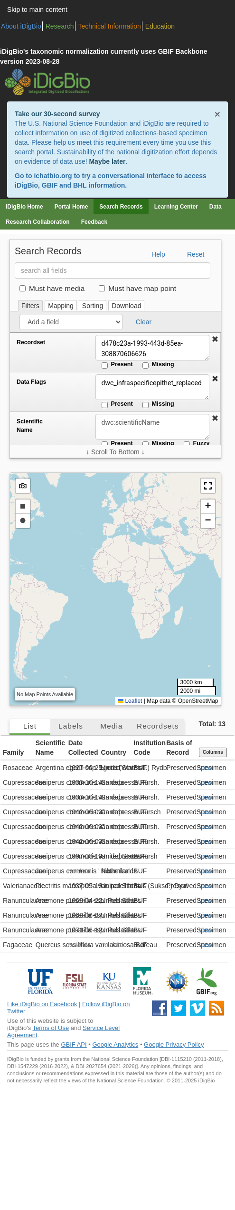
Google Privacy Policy (174, 1044)
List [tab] (30, 726)
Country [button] (113, 752)
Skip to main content (37, 9)
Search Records (120, 206)
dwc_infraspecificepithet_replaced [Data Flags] (152, 387)
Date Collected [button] (83, 747)
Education (160, 26)
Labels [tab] (70, 726)
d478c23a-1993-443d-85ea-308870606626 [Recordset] (152, 347)
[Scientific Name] (152, 427)
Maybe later (107, 161)
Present (117, 365)
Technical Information (109, 26)
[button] (215, 339)
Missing (158, 365)
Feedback (94, 222)
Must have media (52, 288)
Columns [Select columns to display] (213, 752)
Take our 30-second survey (57, 114)
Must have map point (137, 288)
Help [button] (158, 254)
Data (215, 206)
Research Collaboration (38, 222)
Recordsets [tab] (158, 726)
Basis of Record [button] (179, 747)
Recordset (31, 342)
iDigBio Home (24, 206)
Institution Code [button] (148, 747)
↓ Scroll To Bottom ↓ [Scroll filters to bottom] (115, 452)
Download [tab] (126, 306)
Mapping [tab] (61, 306)
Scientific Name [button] (50, 747)
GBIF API (73, 1044)
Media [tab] (111, 726)
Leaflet (130, 701)
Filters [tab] (30, 306)
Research (60, 26)
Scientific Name (30, 425)
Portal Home (71, 206)
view (205, 767)
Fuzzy (197, 444)
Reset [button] (196, 254)
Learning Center (176, 206)
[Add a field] (70, 322)
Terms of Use (51, 1027)
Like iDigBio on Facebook (42, 1004)
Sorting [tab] (92, 306)
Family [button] (13, 752)
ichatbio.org (53, 176)
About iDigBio (21, 26)
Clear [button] (143, 322)
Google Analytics (115, 1044)
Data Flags (31, 382)
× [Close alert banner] (217, 114)
